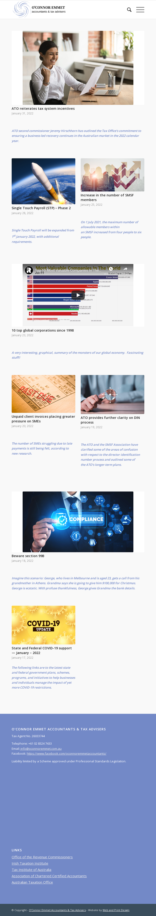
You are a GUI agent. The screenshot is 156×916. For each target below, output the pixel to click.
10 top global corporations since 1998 (43, 330)
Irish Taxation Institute (30, 863)
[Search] (127, 9)
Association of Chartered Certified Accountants (49, 876)
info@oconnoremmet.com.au (41, 748)
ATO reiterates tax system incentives (43, 108)
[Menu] (138, 9)
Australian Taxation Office (32, 882)
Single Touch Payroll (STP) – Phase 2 (41, 208)
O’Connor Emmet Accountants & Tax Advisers (57, 910)
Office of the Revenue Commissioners (42, 857)
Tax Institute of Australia (31, 869)
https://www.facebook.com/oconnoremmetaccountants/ (66, 753)
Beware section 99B (28, 556)
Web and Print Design (116, 910)
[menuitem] (127, 9)
